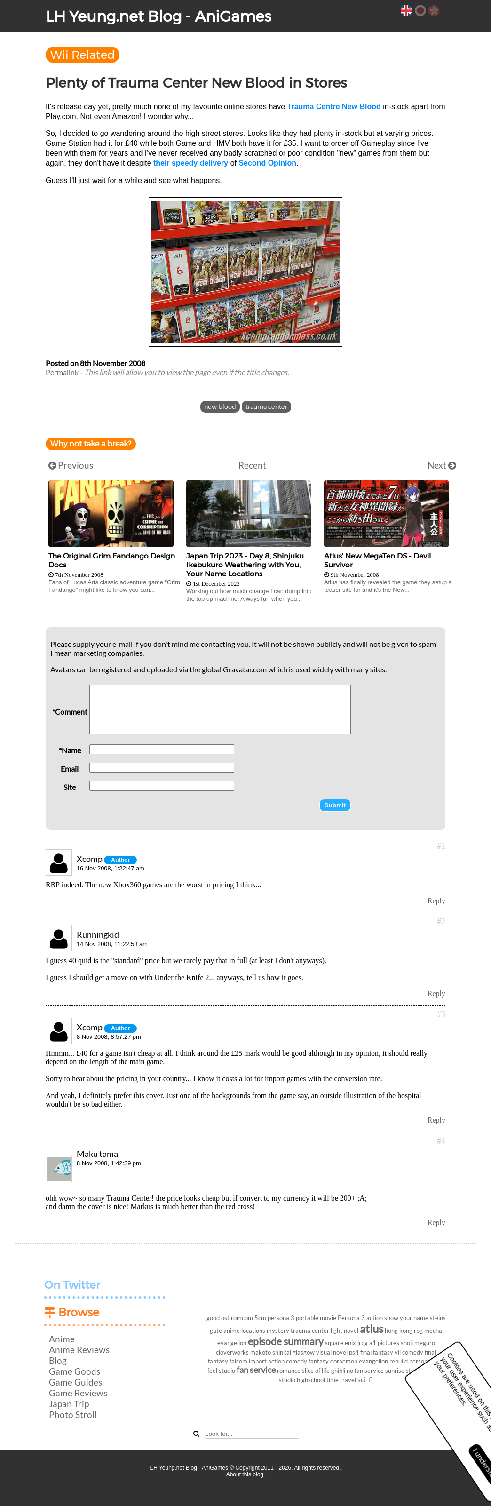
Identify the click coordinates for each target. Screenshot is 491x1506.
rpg (418, 1330)
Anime (62, 1338)
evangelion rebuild (383, 1361)
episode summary (286, 1341)
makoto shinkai (270, 1352)
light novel (344, 1330)
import (258, 1361)
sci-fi (365, 1379)
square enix (340, 1343)
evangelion (231, 1343)
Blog (58, 1360)
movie (328, 1318)
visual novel (332, 1352)
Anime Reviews (79, 1349)
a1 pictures (384, 1343)
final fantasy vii (380, 1352)
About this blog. (245, 1474)
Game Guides (75, 1382)
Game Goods (74, 1371)
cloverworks (232, 1352)
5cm (260, 1318)
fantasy (319, 1361)
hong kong (398, 1330)
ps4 (354, 1352)
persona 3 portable (293, 1318)
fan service (256, 1370)
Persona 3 (351, 1318)
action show (382, 1318)
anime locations (244, 1330)
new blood (220, 406)
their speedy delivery (190, 163)
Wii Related (82, 55)
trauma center (266, 406)
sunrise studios (405, 1370)
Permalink (62, 371)
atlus (371, 1328)
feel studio (221, 1370)
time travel (341, 1380)
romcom (242, 1318)
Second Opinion (267, 163)
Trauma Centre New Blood (334, 107)
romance (289, 1370)
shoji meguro (418, 1343)
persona (420, 1361)
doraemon (343, 1361)
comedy (412, 1352)
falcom (238, 1361)
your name (414, 1318)
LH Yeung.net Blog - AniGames (158, 16)
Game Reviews (78, 1392)
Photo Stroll (73, 1414)
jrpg (362, 1343)
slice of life (316, 1370)
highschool (311, 1380)
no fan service (365, 1370)
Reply (436, 901)
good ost (218, 1318)
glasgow (304, 1352)
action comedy (287, 1361)
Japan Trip (69, 1403)
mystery (278, 1330)
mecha (433, 1330)
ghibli (338, 1370)
